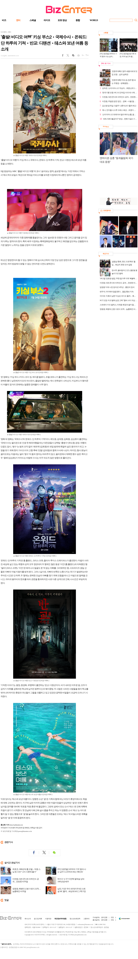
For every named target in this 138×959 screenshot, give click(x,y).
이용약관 (48, 919)
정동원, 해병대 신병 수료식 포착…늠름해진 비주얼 (26, 890)
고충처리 (86, 919)
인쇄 (77, 56)
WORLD (94, 20)
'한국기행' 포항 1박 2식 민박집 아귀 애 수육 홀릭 (119, 93)
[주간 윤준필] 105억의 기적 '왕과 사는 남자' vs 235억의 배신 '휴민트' (71, 870)
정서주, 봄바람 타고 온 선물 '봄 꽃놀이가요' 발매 (124, 271)
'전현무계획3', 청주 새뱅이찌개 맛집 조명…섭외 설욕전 (124, 72)
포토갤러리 (107, 210)
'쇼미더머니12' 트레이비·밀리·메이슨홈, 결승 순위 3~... (119, 115)
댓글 (73, 56)
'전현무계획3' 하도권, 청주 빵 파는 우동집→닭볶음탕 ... (124, 81)
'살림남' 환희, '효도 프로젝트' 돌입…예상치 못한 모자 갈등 (123, 263)
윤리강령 (104, 917)
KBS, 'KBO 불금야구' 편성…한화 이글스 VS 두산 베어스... (120, 119)
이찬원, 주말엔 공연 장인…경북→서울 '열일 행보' (119, 101)
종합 (78, 20)
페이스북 (64, 56)
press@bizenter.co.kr (25, 831)
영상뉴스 (106, 126)
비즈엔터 (4, 32)
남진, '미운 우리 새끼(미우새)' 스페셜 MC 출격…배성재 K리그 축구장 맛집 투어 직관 (71, 891)
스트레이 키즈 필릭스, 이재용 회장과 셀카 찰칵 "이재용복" (118, 305)
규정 (112, 917)
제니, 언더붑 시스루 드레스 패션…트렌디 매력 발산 (119, 110)
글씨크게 (86, 56)
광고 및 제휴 (38, 919)
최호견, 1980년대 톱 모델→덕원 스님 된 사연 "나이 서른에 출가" (26, 870)
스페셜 (32, 20)
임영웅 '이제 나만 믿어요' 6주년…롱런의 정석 (117, 287)
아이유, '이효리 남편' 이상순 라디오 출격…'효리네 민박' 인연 (118, 296)
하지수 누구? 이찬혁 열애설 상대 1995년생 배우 (70, 880)
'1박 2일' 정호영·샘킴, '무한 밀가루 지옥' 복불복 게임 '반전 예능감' (118, 278)
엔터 (18, 20)
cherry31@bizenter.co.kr (16, 825)
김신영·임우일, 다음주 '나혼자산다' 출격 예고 (119, 106)
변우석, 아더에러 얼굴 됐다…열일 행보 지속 (116, 292)
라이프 (47, 20)
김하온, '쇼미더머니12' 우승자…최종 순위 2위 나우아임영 (119, 88)
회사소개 (28, 919)
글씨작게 (82, 56)
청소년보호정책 (75, 919)
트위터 (68, 56)
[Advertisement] (117, 182)
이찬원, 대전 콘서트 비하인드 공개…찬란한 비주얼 (25, 880)
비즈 (4, 20)
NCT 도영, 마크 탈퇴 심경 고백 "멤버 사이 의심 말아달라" (118, 300)
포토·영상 (62, 20)
